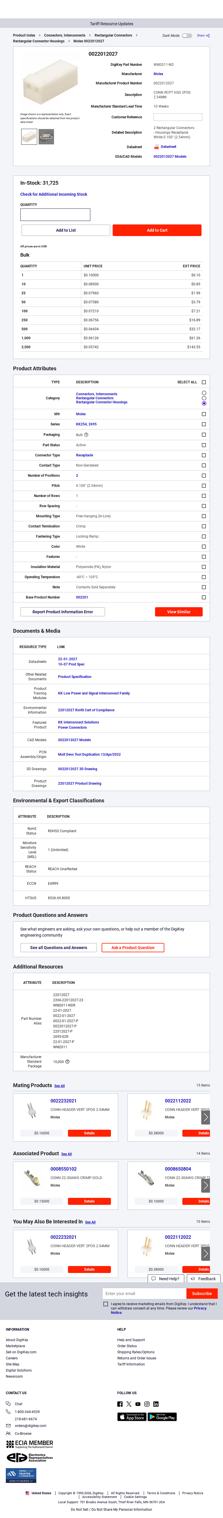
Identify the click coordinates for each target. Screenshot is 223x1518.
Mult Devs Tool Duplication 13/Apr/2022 (89, 754)
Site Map (12, 1364)
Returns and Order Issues (136, 1358)
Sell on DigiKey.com (21, 1352)
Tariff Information (131, 1364)
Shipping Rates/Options (135, 1352)
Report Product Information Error (63, 612)
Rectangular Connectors (113, 35)
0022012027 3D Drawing (77, 769)
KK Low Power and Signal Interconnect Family (94, 693)
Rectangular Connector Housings (38, 41)
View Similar (178, 612)
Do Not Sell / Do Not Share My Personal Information (111, 1510)
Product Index (24, 35)
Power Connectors (72, 728)
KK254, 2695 (86, 424)
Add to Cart (157, 230)
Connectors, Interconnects (64, 35)
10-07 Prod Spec (71, 664)
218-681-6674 (21, 1419)
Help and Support (131, 1340)
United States (38, 1493)
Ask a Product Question (133, 947)
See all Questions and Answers (58, 947)
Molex (158, 74)
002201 (82, 597)
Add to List (66, 230)
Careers (12, 1358)
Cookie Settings (135, 1497)
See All (59, 1086)
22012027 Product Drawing (79, 783)
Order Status (127, 1346)
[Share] (203, 35)
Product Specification (74, 677)
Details (89, 1133)
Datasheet (165, 147)
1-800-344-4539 (23, 1412)
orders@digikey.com (26, 1426)
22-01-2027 (67, 659)
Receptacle (84, 455)
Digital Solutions (19, 1370)
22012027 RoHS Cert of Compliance (86, 710)
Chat (14, 1404)
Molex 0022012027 (88, 41)
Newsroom (14, 1376)
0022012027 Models (170, 157)
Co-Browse (18, 1434)
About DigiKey (17, 1340)
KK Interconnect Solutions (78, 722)
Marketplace (15, 1346)
